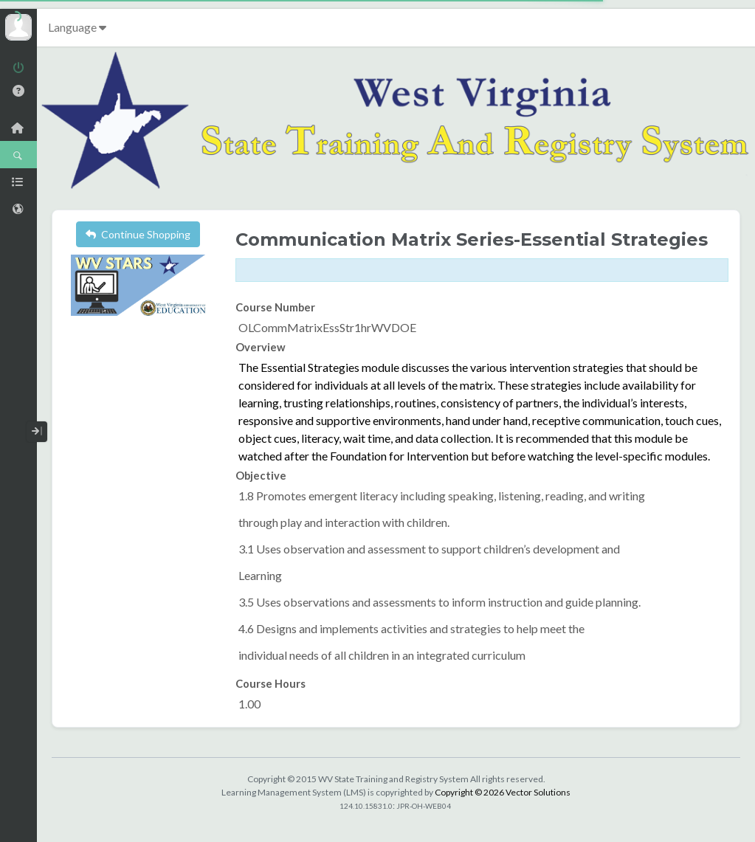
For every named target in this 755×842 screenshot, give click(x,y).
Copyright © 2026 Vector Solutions (502, 792)
